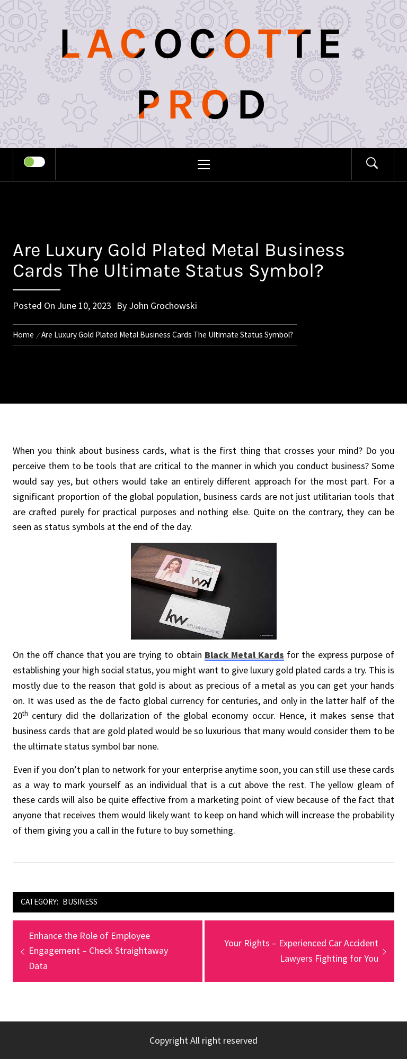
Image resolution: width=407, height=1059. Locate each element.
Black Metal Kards (244, 655)
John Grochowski (163, 305)
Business (80, 902)
